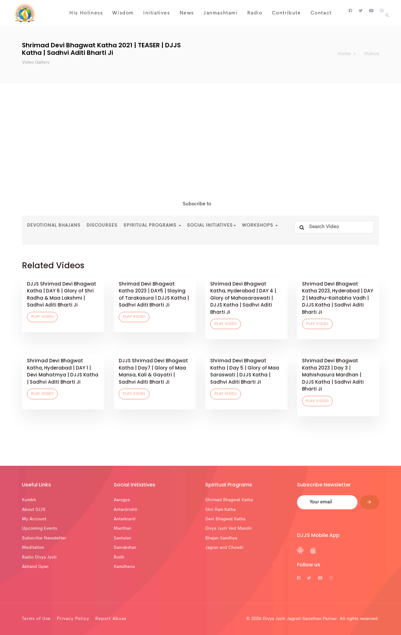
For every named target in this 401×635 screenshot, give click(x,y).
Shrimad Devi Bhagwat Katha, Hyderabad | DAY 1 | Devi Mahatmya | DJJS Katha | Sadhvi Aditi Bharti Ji (62, 371)
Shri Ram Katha (220, 509)
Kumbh (29, 500)
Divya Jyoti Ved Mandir (228, 528)
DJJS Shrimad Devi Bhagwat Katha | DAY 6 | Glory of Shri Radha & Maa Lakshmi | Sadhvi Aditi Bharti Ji (61, 294)
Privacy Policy (73, 619)
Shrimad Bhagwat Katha (229, 500)
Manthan (122, 528)
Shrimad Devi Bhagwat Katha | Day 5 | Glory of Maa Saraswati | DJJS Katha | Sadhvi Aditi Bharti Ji (244, 371)
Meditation (33, 547)
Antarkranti (125, 519)
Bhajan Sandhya (221, 538)
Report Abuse (111, 619)
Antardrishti (125, 509)
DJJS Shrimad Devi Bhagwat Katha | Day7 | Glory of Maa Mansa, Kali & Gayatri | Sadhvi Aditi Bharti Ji (153, 371)
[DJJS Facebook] (350, 11)
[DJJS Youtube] (371, 11)
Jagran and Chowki (224, 547)
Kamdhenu (124, 566)
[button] (387, 15)
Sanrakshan (125, 547)
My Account (34, 519)
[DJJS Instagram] (381, 11)
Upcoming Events (39, 528)
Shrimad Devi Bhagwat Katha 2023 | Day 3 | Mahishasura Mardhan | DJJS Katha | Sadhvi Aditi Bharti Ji (333, 374)
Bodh (119, 557)
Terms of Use (36, 619)
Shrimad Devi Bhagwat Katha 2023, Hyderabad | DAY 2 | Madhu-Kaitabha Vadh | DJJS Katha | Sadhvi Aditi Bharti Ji (337, 298)
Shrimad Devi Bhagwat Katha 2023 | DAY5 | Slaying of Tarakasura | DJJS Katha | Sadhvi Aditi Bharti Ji (154, 294)
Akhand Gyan (35, 566)
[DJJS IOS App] (313, 552)
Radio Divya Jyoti (39, 557)
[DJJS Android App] (300, 552)
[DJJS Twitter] (361, 11)
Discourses (101, 225)
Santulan (122, 538)
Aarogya (122, 500)
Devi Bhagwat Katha (225, 519)
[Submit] (369, 502)
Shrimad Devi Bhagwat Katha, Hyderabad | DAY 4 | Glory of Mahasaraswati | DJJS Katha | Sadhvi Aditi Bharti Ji (243, 298)
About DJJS (33, 509)
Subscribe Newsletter (44, 538)
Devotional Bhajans (54, 225)
